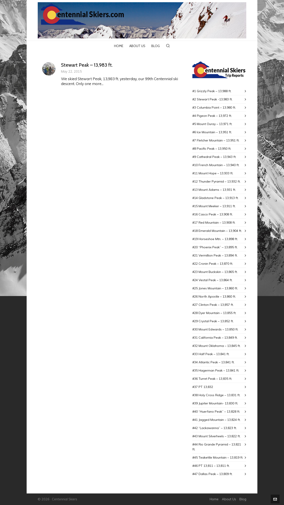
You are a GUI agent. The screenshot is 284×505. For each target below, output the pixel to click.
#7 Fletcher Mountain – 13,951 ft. (215, 140)
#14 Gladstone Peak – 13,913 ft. (215, 198)
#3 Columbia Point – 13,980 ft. (214, 107)
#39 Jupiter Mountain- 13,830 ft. (215, 403)
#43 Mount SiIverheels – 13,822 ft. (216, 436)
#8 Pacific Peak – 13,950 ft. (211, 149)
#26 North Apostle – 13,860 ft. (214, 296)
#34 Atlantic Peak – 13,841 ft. (213, 362)
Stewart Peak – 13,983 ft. (87, 65)
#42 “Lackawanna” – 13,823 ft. (214, 428)
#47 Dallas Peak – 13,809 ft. (212, 474)
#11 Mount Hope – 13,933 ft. (212, 173)
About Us (229, 499)
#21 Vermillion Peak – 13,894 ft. (215, 255)
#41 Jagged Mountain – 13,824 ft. (216, 420)
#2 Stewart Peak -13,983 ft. (212, 99)
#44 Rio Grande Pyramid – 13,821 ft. (216, 446)
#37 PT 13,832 (202, 387)
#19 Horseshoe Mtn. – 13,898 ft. (215, 239)
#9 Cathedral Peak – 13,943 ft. (214, 157)
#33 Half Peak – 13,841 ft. (210, 354)
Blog (242, 499)
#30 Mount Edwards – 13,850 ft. (215, 329)
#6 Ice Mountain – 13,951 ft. (212, 132)
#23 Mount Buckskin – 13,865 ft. (215, 272)
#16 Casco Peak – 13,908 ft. (212, 214)
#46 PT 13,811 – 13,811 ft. (211, 466)
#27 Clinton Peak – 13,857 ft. (213, 305)
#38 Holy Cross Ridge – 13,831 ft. (216, 395)
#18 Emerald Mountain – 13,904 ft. (217, 231)
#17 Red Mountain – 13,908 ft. (213, 223)
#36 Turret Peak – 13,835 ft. (212, 379)
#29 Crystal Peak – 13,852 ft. (213, 321)
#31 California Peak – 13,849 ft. (215, 338)
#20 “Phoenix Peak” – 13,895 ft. (215, 247)
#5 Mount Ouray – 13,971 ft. (212, 124)
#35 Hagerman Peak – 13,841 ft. (215, 370)
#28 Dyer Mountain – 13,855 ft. (214, 313)
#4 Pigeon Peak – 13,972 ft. (212, 116)
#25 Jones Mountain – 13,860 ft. (215, 288)
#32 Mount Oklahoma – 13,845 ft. (216, 346)
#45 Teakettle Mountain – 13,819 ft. (217, 457)
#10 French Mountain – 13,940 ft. (215, 165)
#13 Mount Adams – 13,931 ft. (214, 190)
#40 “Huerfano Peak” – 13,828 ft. (216, 412)
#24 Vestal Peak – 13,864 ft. (212, 280)
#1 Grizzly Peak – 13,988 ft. (211, 91)
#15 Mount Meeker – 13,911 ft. (214, 206)
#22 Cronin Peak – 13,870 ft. (212, 264)
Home (214, 499)
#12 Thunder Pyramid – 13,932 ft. (216, 181)
